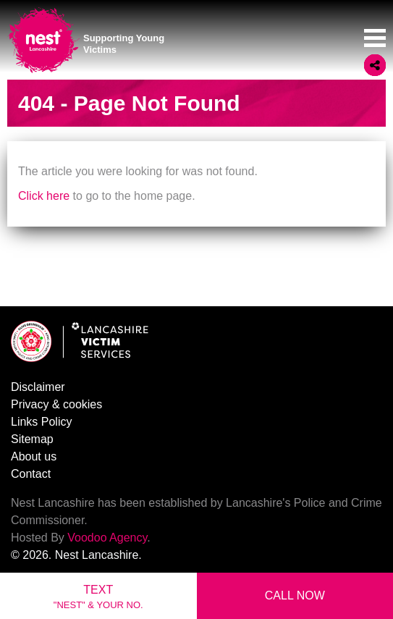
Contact (31, 474)
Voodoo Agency (107, 537)
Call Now (295, 595)
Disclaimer (38, 387)
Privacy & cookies (56, 404)
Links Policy (41, 422)
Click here (43, 196)
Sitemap (32, 439)
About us (33, 456)
